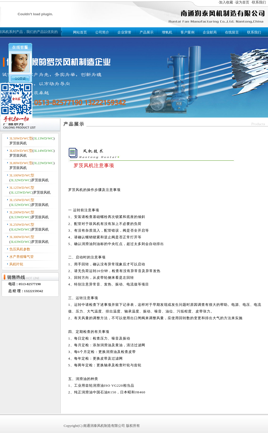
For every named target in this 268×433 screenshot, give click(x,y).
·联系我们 (258, 2)
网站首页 (80, 32)
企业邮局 (210, 32)
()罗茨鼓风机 (32, 140)
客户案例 (187, 32)
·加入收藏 (225, 2)
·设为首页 (242, 2)
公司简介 (102, 32)
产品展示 (147, 32)
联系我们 (254, 32)
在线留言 (232, 32)
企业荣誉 (124, 32)
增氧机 (167, 32)
